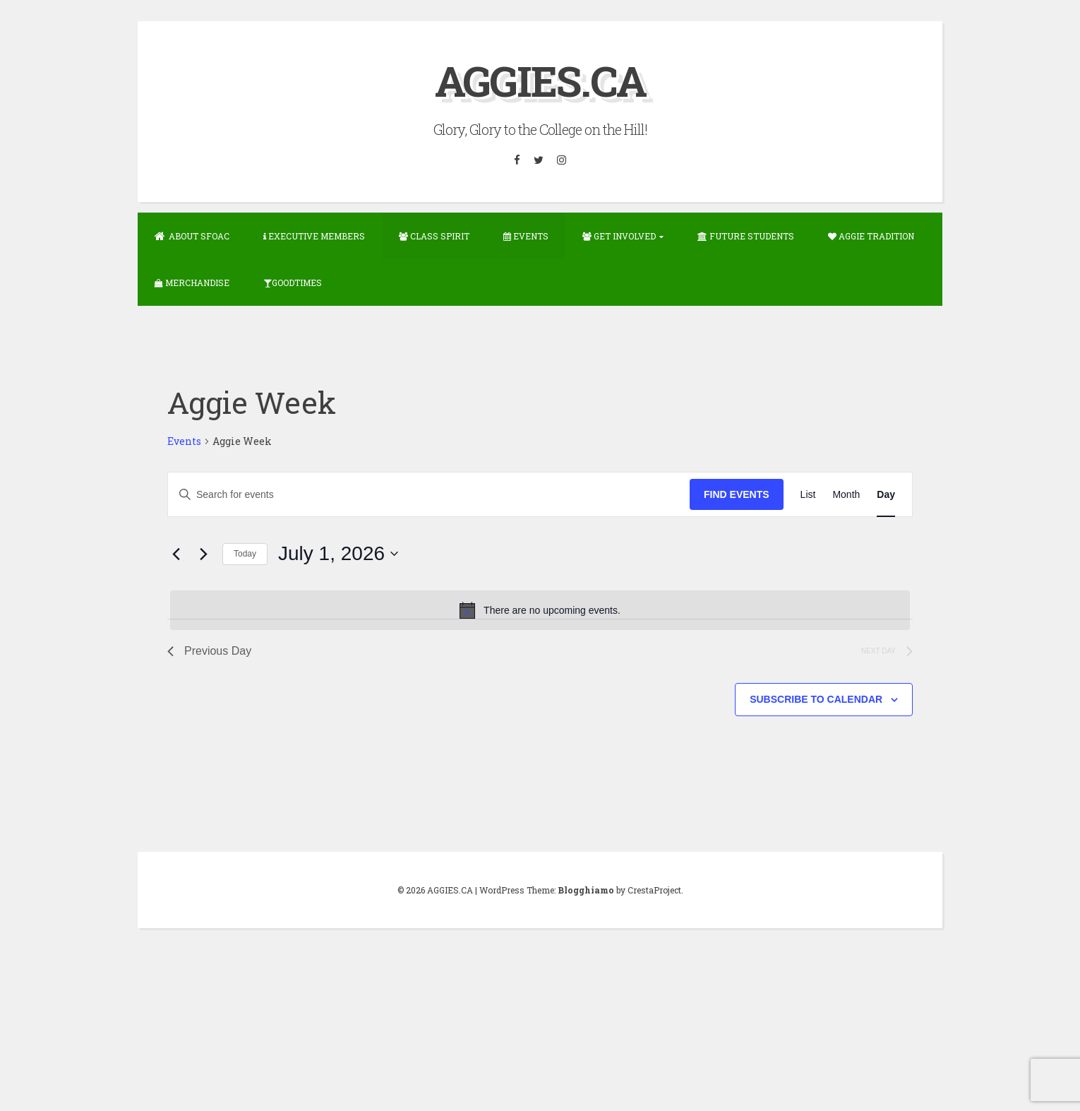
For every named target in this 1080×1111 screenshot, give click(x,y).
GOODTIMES (292, 282)
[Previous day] (175, 553)
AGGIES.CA (540, 80)
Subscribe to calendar (816, 699)
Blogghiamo (586, 890)
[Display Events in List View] (808, 495)
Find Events (736, 494)
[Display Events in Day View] (886, 495)
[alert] (540, 610)
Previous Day (209, 651)
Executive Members (314, 236)
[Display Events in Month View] (846, 495)
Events (525, 236)
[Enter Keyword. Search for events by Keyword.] (429, 495)
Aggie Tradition (871, 236)
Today (245, 554)
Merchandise (192, 282)
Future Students (745, 236)
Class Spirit (434, 236)
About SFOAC (192, 236)
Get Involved (619, 236)
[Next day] (203, 553)
